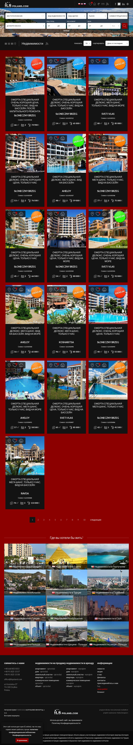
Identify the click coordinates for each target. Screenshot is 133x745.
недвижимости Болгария (105, 735)
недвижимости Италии (100, 741)
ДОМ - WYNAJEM (72, 671)
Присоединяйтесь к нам (107, 683)
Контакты (101, 680)
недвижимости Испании (102, 738)
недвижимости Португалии (84, 738)
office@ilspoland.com (13, 679)
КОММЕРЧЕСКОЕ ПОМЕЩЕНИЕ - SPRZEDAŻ (47, 681)
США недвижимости (85, 741)
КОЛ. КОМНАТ (71, 21)
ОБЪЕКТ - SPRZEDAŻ (43, 686)
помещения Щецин (66, 735)
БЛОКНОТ (100, 692)
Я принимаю (22, 740)
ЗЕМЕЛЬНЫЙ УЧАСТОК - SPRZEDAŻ (48, 674)
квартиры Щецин (43, 735)
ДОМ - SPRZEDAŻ (41, 671)
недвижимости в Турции (120, 738)
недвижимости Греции (51, 741)
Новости (101, 668)
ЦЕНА (89, 21)
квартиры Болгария (121, 735)
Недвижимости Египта (66, 738)
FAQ (98, 686)
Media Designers (122, 713)
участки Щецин (90, 735)
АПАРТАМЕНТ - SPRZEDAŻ (45, 668)
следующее (95, 519)
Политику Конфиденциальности (66, 723)
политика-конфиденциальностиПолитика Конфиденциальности (23, 732)
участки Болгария (51, 738)
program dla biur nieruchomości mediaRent (113, 710)
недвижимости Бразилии (68, 741)
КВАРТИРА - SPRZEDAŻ (44, 677)
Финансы (101, 677)
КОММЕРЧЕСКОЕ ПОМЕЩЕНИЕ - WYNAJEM (78, 681)
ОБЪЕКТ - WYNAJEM (73, 686)
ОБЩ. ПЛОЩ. (50, 21)
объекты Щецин (79, 735)
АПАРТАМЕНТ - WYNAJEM (76, 668)
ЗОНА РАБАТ (102, 689)
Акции (99, 671)
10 (84, 519)
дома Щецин (54, 735)
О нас (99, 674)
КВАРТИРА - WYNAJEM (74, 677)
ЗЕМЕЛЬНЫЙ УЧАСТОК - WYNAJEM (79, 674)
